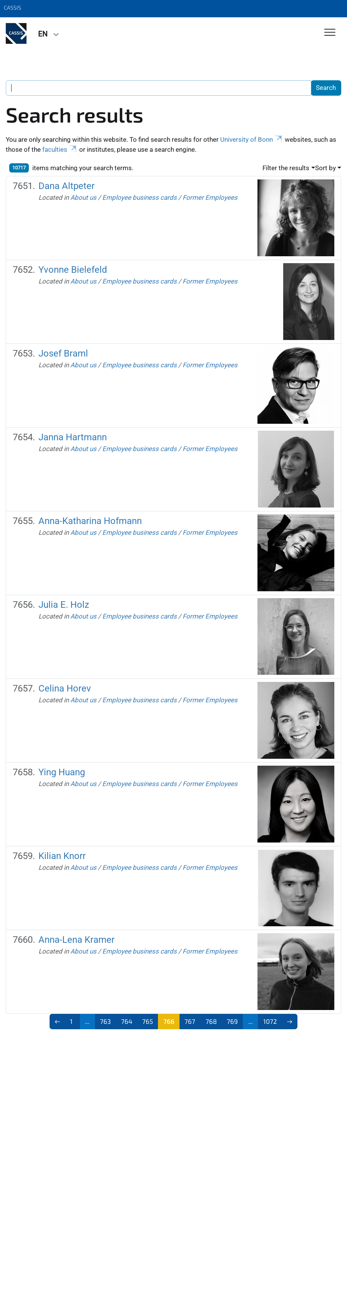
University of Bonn (251, 139)
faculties (60, 149)
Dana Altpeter (66, 185)
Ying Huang (61, 772)
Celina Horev (64, 688)
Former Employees (210, 197)
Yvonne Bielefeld (72, 269)
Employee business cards (139, 197)
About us (83, 197)
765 (147, 1021)
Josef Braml (63, 353)
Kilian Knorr (62, 855)
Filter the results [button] (285, 168)
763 (105, 1021)
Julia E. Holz (63, 604)
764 (126, 1021)
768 (211, 1021)
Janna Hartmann (72, 437)
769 (232, 1021)
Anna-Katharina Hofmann (90, 520)
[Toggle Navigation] (329, 33)
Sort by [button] (325, 168)
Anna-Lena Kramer (76, 939)
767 (189, 1021)
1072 (270, 1021)
